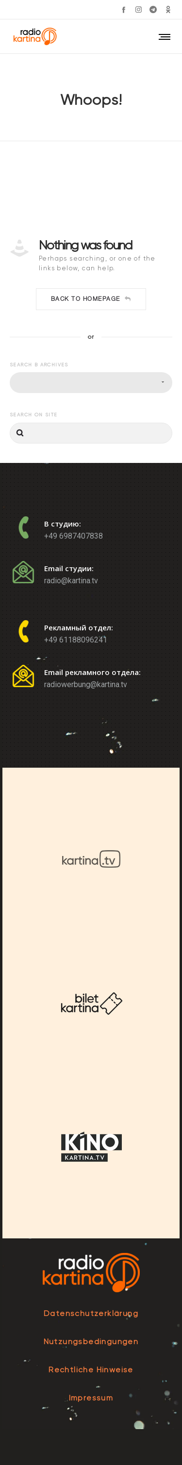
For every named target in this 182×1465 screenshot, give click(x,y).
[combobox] (91, 382)
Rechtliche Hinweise (91, 1369)
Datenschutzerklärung (91, 1313)
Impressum (91, 1397)
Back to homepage (91, 299)
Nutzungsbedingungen (91, 1341)
